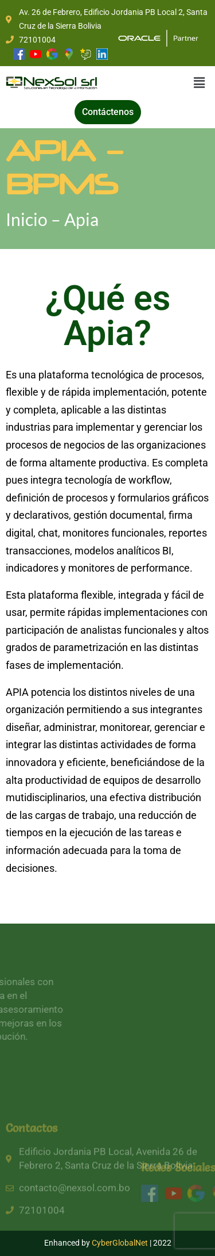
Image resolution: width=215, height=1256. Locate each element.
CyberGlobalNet (120, 1242)
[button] (199, 83)
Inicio (28, 219)
